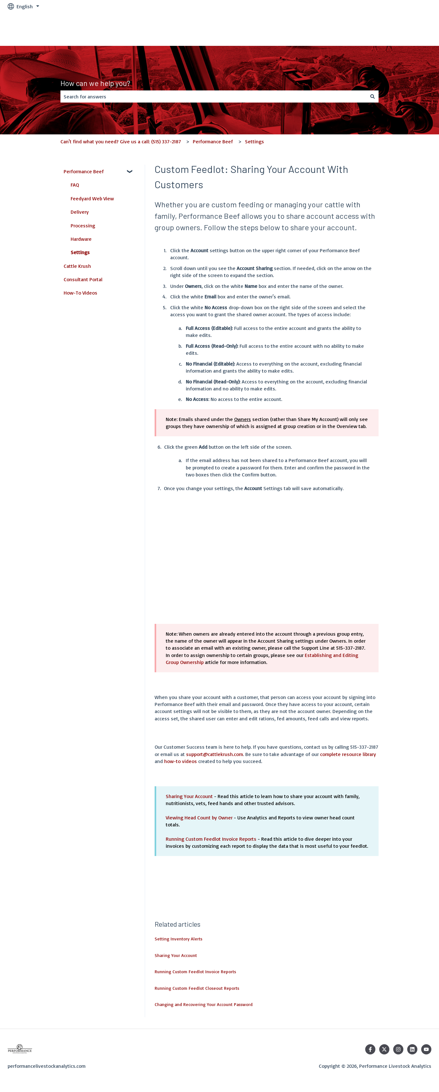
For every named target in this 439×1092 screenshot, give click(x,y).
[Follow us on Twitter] (384, 1049)
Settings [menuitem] (80, 252)
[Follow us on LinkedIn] (412, 1049)
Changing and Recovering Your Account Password (204, 1004)
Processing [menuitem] (83, 225)
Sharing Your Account (189, 796)
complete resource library (348, 754)
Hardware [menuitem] (81, 239)
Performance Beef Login (398, 29)
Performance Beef (213, 141)
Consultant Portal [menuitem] (83, 279)
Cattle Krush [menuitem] (77, 266)
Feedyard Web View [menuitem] (92, 198)
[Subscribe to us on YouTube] (426, 1049)
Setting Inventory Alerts (178, 938)
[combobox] (213, 96)
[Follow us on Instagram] (398, 1049)
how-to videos (180, 761)
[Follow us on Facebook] (370, 1049)
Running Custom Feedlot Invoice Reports (211, 839)
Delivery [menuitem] (80, 212)
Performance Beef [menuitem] (84, 171)
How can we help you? (95, 83)
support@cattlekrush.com (214, 754)
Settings (254, 141)
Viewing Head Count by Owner (199, 817)
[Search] (372, 96)
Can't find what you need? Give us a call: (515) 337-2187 (120, 141)
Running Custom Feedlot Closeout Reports (197, 988)
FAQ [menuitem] (75, 185)
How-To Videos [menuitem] (80, 292)
